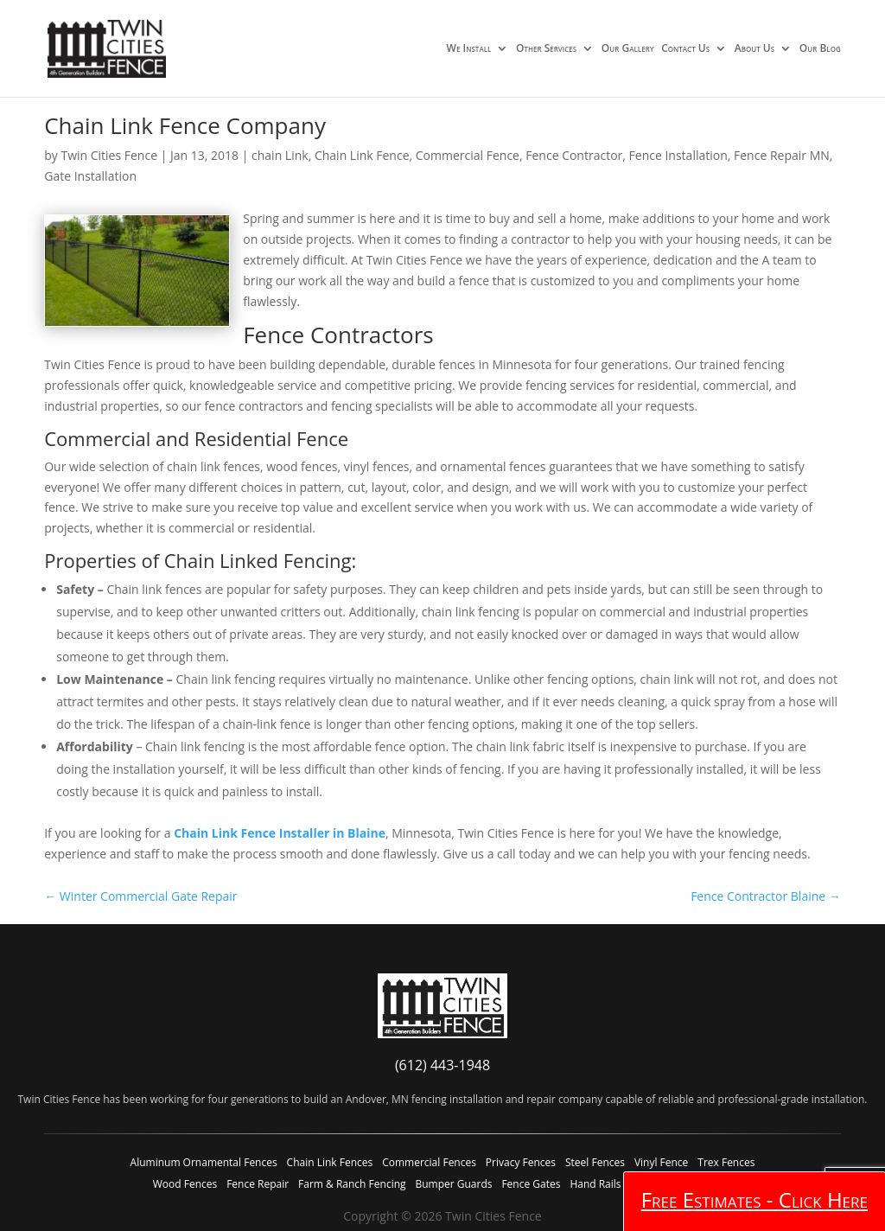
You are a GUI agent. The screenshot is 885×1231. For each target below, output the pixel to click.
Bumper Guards (453, 1184)
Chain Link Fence (362, 155)
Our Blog (820, 49)
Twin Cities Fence (108, 155)
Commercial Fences (429, 1162)
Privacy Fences (521, 1162)
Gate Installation (90, 176)
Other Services (546, 49)
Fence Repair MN (782, 155)
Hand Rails (595, 1184)
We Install (469, 49)
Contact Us (685, 49)
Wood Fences (185, 1184)
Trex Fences (725, 1162)
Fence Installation (678, 155)
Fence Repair (257, 1184)
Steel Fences (595, 1162)
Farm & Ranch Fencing (351, 1184)
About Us (754, 49)
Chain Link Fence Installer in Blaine (279, 833)
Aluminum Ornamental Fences (204, 1162)
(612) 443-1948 (442, 1065)
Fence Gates (530, 1184)
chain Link (280, 155)
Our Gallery (628, 49)
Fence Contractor (573, 155)
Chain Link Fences (330, 1162)
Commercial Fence (467, 155)
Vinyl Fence (661, 1162)
